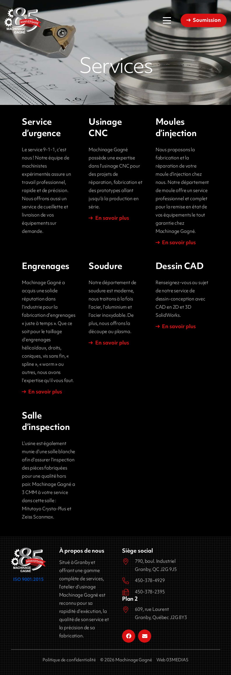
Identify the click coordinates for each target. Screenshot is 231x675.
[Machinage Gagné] (22, 20)
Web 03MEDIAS (172, 660)
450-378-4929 (150, 580)
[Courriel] (144, 636)
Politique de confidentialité (69, 660)
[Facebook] (128, 636)
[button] (166, 20)
